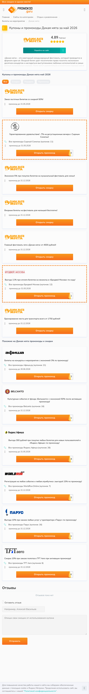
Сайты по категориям (23, 17)
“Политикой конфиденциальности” (40, 691)
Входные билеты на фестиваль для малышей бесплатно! (30, 210)
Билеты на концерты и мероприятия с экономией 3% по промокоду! (36, 360)
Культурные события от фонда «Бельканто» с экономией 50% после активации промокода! (45, 400)
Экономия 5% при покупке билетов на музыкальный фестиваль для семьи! (39, 176)
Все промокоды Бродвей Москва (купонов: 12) (28, 284)
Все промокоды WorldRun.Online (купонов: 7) (27, 486)
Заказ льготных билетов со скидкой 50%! (23, 99)
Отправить (14, 641)
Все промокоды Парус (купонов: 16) (23, 524)
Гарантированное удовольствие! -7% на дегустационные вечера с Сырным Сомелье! (44, 135)
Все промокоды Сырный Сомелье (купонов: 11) (29, 141)
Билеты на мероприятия (13, 21)
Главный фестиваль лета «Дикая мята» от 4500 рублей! (30, 245)
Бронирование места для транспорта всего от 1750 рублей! (32, 318)
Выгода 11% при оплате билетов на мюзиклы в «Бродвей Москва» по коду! (40, 279)
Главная (6, 17)
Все (5, 81)
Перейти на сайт (50, 50)
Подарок (28, 81)
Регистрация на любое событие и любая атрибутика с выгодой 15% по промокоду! (43, 481)
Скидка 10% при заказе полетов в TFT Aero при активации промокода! (37, 558)
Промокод (43, 81)
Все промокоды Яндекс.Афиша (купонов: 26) (27, 447)
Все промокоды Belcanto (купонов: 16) (24, 406)
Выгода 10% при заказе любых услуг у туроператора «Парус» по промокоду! (40, 520)
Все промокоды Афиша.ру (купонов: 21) (25, 365)
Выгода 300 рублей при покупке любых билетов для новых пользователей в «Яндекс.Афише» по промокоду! (45, 441)
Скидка (15, 81)
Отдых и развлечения (47, 17)
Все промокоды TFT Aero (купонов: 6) (24, 563)
